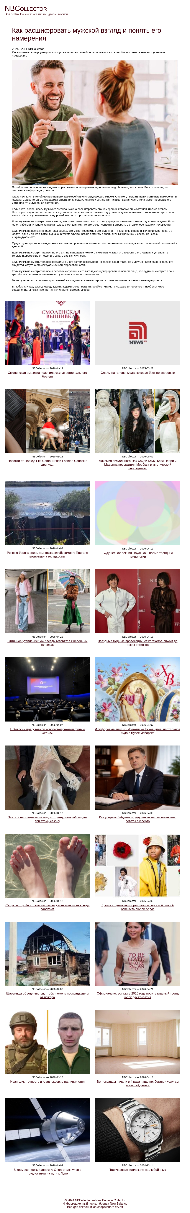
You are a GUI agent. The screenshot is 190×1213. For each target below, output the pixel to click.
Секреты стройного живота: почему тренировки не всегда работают (47, 907)
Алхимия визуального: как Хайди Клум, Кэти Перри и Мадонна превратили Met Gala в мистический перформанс (137, 464)
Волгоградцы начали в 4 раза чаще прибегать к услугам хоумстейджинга (138, 1083)
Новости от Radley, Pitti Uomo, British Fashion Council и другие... (47, 462)
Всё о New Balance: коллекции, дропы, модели (36, 14)
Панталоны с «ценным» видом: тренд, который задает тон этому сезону (47, 819)
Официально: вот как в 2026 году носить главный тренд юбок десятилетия (138, 995)
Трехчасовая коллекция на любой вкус (137, 1170)
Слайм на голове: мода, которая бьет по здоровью (138, 373)
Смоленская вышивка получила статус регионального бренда (47, 374)
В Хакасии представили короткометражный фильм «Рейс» (47, 731)
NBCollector (26, 8)
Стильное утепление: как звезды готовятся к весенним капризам (47, 643)
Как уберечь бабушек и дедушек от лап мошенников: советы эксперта (137, 819)
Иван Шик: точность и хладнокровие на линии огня (47, 1081)
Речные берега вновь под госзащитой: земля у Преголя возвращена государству (47, 554)
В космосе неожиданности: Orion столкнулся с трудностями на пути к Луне (47, 1171)
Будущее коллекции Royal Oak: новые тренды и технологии (138, 554)
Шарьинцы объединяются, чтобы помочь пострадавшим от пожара (47, 995)
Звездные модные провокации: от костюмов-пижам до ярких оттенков (137, 643)
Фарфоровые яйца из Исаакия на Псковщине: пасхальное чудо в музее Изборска (137, 731)
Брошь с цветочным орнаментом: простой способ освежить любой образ (137, 907)
